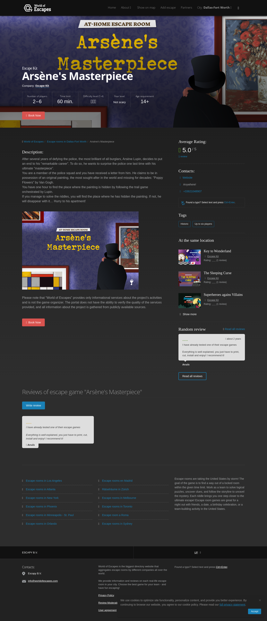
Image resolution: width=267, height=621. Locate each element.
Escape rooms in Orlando (39, 522)
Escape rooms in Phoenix (39, 505)
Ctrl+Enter (229, 201)
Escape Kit (42, 86)
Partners (186, 7)
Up (197, 551)
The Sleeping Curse (217, 272)
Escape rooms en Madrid (115, 479)
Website (187, 176)
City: (215, 7)
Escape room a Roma (113, 514)
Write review (33, 404)
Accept (254, 611)
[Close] (260, 600)
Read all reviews (234, 328)
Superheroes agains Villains (223, 294)
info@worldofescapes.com (43, 580)
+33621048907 (192, 190)
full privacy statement (232, 604)
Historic (184, 223)
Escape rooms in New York (40, 497)
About (126, 7)
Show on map (146, 7)
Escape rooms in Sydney (115, 522)
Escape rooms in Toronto (115, 505)
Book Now (33, 115)
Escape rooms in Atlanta (38, 488)
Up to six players (203, 223)
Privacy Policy (106, 594)
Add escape (168, 7)
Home (112, 7)
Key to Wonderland (217, 250)
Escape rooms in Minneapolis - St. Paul (48, 514)
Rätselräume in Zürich (113, 488)
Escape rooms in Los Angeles (42, 479)
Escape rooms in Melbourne (117, 497)
